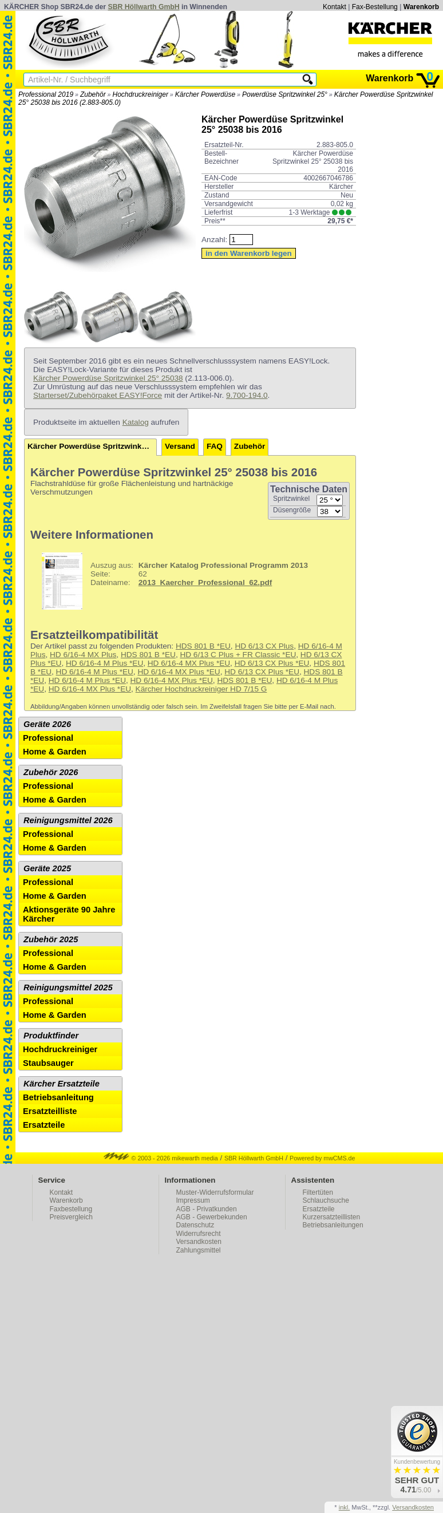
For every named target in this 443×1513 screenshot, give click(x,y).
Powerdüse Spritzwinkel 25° (284, 94)
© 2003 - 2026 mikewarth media (161, 1158)
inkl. (344, 1507)
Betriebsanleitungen (333, 1225)
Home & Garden (54, 751)
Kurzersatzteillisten (332, 1217)
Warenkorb (421, 7)
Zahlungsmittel (198, 1250)
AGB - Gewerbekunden (211, 1217)
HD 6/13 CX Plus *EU (272, 663)
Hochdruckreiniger (140, 94)
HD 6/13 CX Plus (264, 646)
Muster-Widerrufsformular (215, 1192)
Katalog (135, 422)
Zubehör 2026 (50, 772)
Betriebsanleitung (58, 1097)
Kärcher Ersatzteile (61, 1083)
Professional (48, 737)
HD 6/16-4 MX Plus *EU (189, 663)
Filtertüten (318, 1192)
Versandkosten (199, 1242)
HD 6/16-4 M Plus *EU (104, 663)
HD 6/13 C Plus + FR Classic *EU (238, 654)
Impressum (193, 1200)
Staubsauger (48, 1063)
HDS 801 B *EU (203, 646)
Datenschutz (195, 1225)
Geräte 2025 (47, 868)
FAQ (215, 446)
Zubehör (93, 94)
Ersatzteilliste (50, 1111)
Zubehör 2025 (50, 939)
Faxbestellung (71, 1209)
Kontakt (334, 7)
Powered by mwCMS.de (322, 1158)
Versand (180, 446)
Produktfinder (50, 1035)
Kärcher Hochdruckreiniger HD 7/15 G (201, 689)
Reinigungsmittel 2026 (68, 820)
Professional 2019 (45, 94)
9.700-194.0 (247, 395)
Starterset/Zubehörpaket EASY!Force (97, 395)
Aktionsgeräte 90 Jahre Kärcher (69, 914)
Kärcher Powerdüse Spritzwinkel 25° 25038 (108, 378)
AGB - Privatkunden (206, 1209)
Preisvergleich (71, 1217)
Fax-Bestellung (375, 7)
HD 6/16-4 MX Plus (83, 654)
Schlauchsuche (326, 1200)
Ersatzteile (44, 1124)
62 (170, 581)
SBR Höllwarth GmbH (144, 7)
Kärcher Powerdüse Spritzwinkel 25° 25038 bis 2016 (92, 446)
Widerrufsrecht (198, 1234)
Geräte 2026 (47, 724)
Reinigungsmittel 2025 (68, 987)
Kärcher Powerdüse (205, 94)
